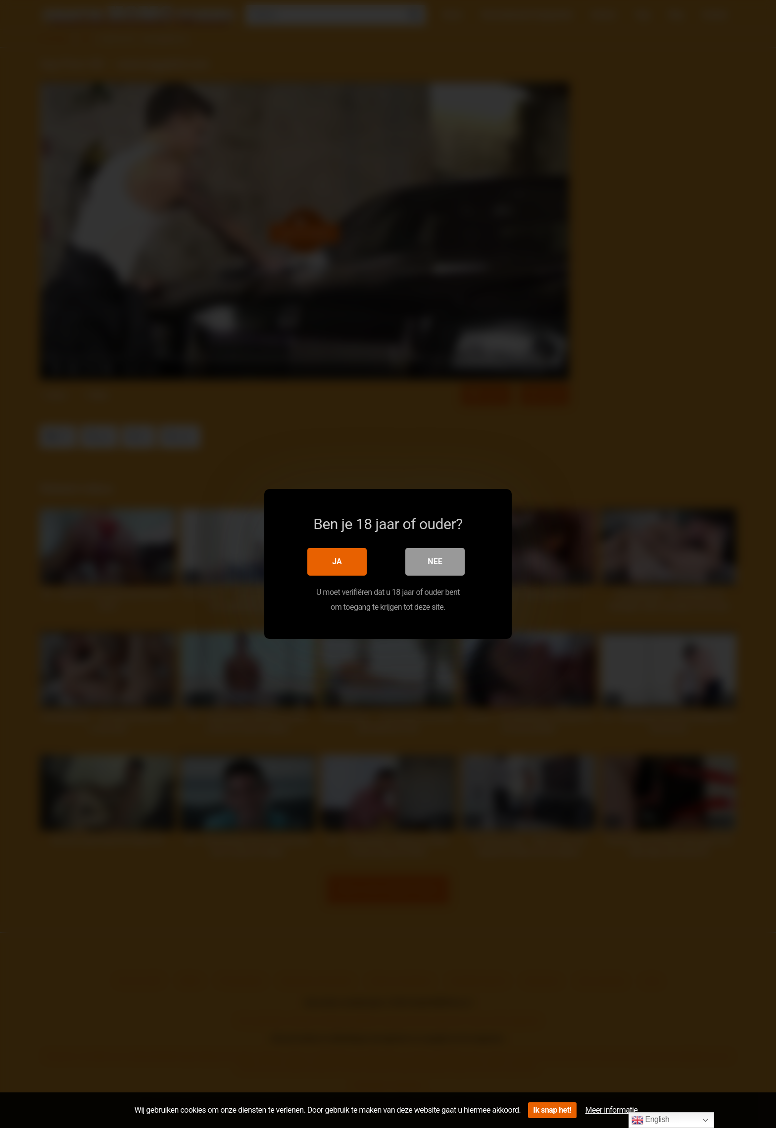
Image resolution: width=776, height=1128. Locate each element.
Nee (435, 561)
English (650, 1120)
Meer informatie (611, 1110)
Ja (337, 561)
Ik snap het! (552, 1110)
